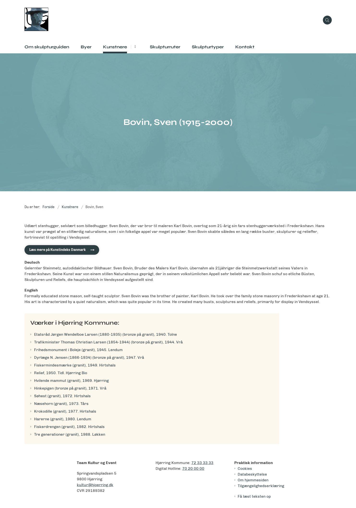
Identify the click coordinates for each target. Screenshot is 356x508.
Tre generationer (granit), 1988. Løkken (69, 434)
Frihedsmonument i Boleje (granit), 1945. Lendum (78, 349)
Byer (86, 47)
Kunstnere (115, 47)
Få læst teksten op (254, 496)
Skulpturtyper (208, 47)
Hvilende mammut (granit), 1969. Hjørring (71, 380)
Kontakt (244, 47)
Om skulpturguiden (46, 47)
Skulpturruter (165, 47)
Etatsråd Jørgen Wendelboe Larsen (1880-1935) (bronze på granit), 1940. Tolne (105, 334)
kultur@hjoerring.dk (95, 485)
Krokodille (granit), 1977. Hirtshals (65, 411)
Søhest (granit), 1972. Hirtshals (62, 396)
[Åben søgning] (327, 20)
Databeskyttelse (252, 474)
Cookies (245, 468)
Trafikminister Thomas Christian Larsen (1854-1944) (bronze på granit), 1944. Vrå (108, 342)
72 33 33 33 (202, 462)
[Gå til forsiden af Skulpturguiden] (172, 20)
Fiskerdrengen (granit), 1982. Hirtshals (69, 426)
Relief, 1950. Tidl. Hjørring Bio (60, 373)
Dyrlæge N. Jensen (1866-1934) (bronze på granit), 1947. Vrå (89, 357)
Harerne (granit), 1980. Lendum (62, 419)
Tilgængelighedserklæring (261, 485)
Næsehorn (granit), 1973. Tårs (61, 403)
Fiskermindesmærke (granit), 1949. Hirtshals (75, 365)
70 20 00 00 (193, 468)
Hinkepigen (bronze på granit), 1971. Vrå (70, 388)
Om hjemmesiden (253, 480)
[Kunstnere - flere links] (134, 47)
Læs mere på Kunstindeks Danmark (57, 250)
